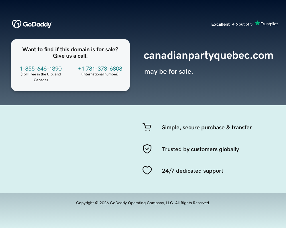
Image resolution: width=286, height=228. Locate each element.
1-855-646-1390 (41, 68)
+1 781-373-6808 (100, 68)
